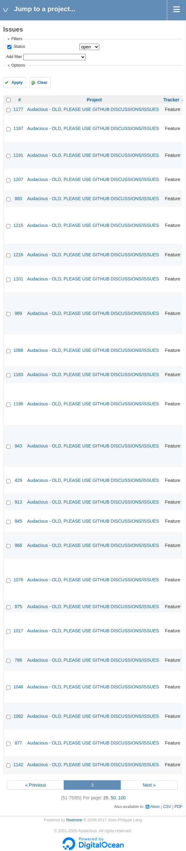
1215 (18, 225)
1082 (18, 716)
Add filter (14, 57)
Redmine (74, 820)
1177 (18, 109)
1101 (18, 278)
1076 (18, 579)
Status (18, 46)
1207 (18, 179)
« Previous (35, 785)
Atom (155, 806)
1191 (18, 155)
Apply (17, 82)
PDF (178, 806)
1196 (18, 403)
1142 (18, 764)
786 (18, 660)
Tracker (171, 99)
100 (121, 797)
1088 (18, 350)
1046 (18, 686)
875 (18, 606)
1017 (18, 630)
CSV (167, 806)
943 (18, 445)
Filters (16, 39)
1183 (18, 374)
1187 (18, 128)
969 (18, 313)
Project (94, 99)
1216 (18, 254)
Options (18, 65)
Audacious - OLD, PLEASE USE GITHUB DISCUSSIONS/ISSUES (93, 109)
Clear (42, 82)
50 (113, 797)
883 (18, 198)
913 (18, 502)
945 (18, 521)
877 (18, 743)
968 (18, 545)
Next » (149, 785)
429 (18, 480)
